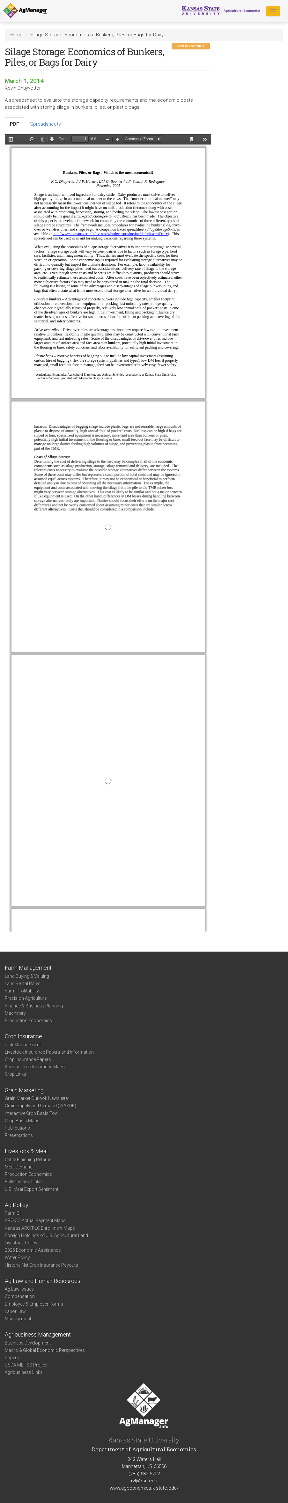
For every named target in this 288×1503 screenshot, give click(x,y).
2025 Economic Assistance (33, 1250)
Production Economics (28, 1020)
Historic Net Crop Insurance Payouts (41, 1265)
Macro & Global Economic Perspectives (45, 1350)
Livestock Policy (21, 1242)
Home (16, 35)
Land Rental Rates (23, 983)
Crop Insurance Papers (28, 1059)
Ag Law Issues (19, 1289)
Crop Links (15, 1074)
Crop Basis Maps (22, 1120)
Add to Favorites (190, 46)
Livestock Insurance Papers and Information (49, 1052)
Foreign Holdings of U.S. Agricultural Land (46, 1235)
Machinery (15, 1013)
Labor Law (15, 1311)
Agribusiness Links (24, 1372)
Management (18, 1318)
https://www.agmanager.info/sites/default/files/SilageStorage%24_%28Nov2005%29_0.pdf (108, 533)
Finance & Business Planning (34, 1005)
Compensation (20, 1296)
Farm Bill (13, 1213)
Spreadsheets (45, 124)
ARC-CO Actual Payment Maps (35, 1220)
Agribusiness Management (38, 1334)
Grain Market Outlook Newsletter (37, 1098)
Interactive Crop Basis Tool (32, 1113)
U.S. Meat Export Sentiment (31, 1189)
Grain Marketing (24, 1090)
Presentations (19, 1135)
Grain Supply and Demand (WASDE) (40, 1105)
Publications (17, 1128)
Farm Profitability (22, 990)
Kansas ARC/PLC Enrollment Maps (40, 1228)
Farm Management (28, 967)
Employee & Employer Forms (34, 1304)
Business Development (28, 1342)
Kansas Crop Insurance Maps (35, 1066)
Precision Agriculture (26, 998)
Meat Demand (19, 1166)
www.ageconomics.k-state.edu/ (144, 1488)
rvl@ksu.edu (144, 1481)
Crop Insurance (23, 1036)
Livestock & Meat (26, 1151)
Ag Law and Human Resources (42, 1281)
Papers (12, 1357)
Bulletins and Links (23, 1181)
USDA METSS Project (26, 1364)
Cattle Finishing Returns (28, 1159)
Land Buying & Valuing (27, 976)
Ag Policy (16, 1205)
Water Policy (17, 1257)
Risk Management (23, 1044)
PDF (14, 124)
